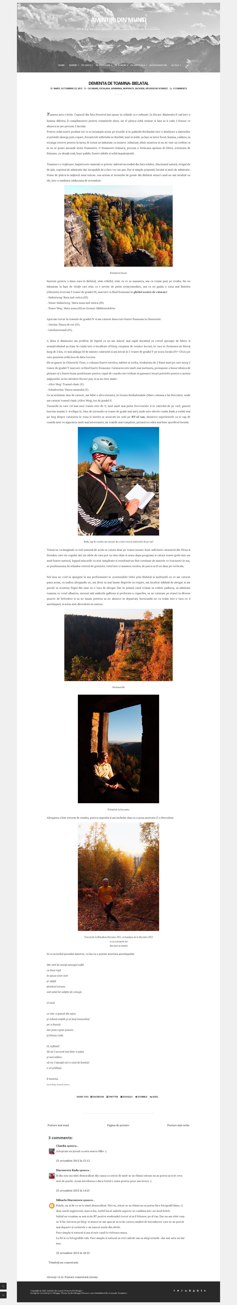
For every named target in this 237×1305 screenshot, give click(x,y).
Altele (175, 65)
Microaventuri (158, 65)
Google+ (127, 1096)
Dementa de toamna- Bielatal (119, 83)
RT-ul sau (138, 417)
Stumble (141, 1096)
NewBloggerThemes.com (82, 1293)
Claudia (61, 1146)
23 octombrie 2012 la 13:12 (73, 1161)
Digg (154, 1096)
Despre (73, 65)
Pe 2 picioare (103, 65)
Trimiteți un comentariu (63, 1262)
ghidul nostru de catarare (150, 292)
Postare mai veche (178, 1125)
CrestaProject (46, 1293)
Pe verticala (138, 65)
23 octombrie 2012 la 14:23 (73, 1190)
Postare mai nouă (58, 1125)
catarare (93, 88)
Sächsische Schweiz (156, 88)
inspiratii (128, 88)
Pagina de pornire (118, 1125)
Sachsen (139, 88)
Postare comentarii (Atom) (81, 1277)
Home (61, 65)
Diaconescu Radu (67, 1170)
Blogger (79, 1290)
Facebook (97, 1096)
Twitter (112, 1096)
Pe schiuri (120, 65)
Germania (116, 88)
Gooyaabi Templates (118, 1293)
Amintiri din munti (118, 20)
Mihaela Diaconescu (69, 1200)
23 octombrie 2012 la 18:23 (73, 1253)
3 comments (180, 88)
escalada (104, 88)
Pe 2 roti (86, 65)
